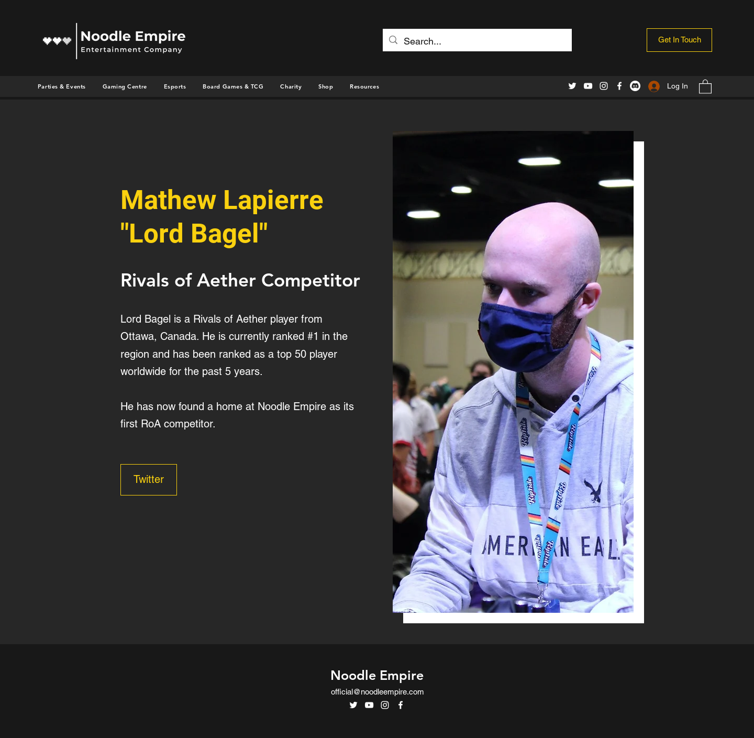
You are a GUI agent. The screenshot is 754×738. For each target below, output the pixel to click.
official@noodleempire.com (377, 691)
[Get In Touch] (679, 40)
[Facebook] (619, 86)
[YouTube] (588, 86)
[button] (325, 86)
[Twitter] (572, 86)
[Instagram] (603, 86)
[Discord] (635, 86)
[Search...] (477, 41)
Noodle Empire (377, 675)
